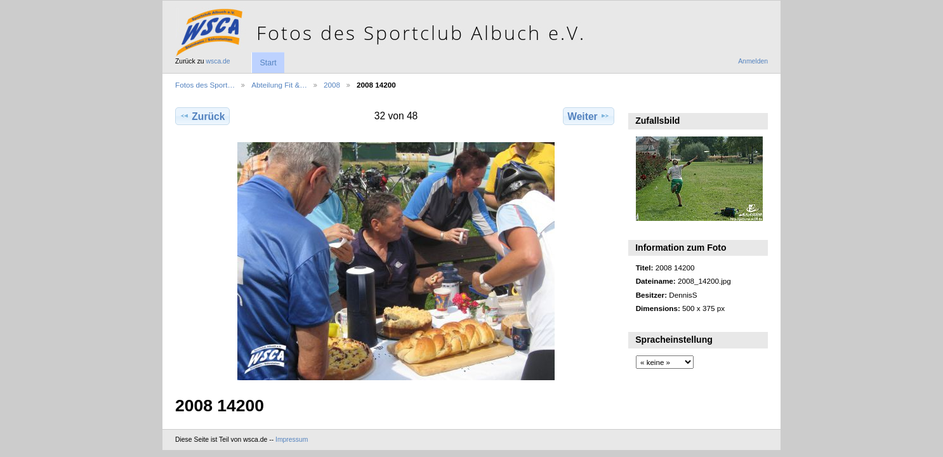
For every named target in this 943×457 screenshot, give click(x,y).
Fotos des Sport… (205, 85)
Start (268, 62)
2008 (332, 85)
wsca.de (218, 61)
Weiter (588, 116)
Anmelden (753, 61)
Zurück (202, 116)
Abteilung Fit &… (279, 85)
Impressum (291, 439)
